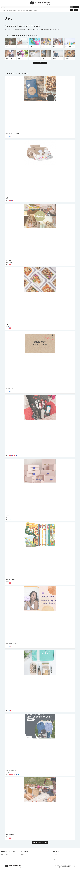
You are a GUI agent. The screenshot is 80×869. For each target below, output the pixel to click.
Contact (35, 10)
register (76, 10)
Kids (54, 46)
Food (42, 46)
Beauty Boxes (4, 859)
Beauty (19, 58)
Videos (30, 10)
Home (31, 58)
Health (31, 46)
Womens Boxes (4, 854)
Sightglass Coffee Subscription (12, 133)
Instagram (56, 857)
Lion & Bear (8, 260)
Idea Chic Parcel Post (10, 388)
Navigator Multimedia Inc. (70, 867)
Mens (54, 58)
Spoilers (20, 10)
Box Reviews (9, 10)
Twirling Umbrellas (71, 866)
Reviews (23, 854)
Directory (3, 10)
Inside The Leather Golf (11, 770)
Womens (8, 46)
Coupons (15, 10)
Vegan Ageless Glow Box (11, 643)
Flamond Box (9, 515)
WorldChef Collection (10, 579)
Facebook (56, 854)
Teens (19, 46)
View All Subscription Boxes (40, 842)
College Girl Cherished (11, 707)
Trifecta (7, 324)
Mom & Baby (9, 58)
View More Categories (40, 63)
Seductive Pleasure (10, 452)
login (71, 10)
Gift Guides (25, 10)
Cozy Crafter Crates (10, 197)
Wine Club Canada (10, 834)
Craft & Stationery (69, 46)
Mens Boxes (4, 856)
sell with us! (76, 7)
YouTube (56, 859)
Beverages (67, 58)
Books (42, 58)
